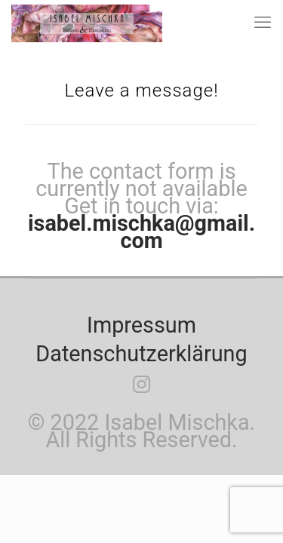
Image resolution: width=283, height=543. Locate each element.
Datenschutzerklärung (141, 354)
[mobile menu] (262, 22)
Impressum (141, 325)
